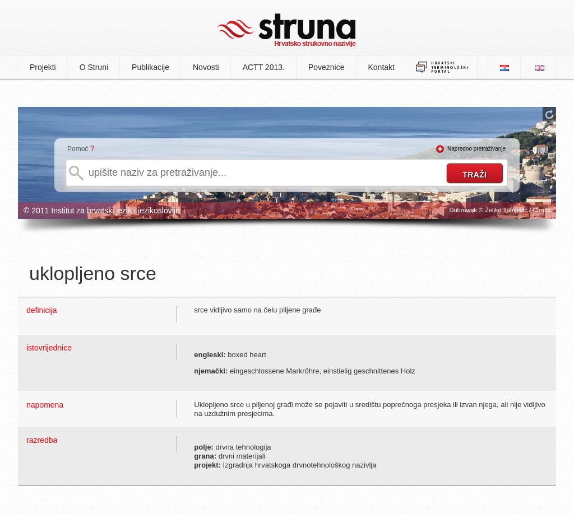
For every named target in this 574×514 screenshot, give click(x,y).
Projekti (43, 67)
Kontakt (381, 67)
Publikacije (150, 67)
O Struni (94, 67)
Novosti (206, 67)
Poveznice (326, 67)
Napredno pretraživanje (476, 149)
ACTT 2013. (264, 67)
